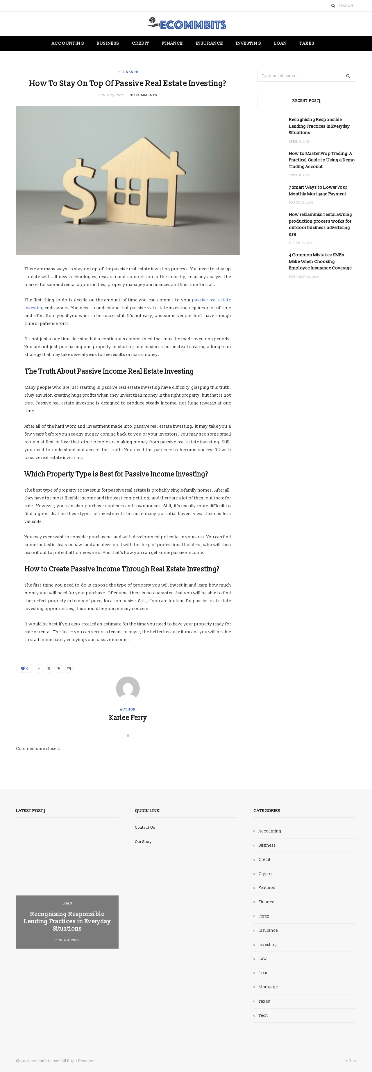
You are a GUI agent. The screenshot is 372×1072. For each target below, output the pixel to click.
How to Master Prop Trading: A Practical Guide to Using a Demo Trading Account (322, 160)
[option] (67, 888)
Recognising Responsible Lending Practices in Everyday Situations (319, 126)
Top (350, 1061)
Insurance (209, 43)
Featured (267, 887)
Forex (264, 916)
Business (108, 43)
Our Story (143, 841)
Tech (263, 1015)
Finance (172, 43)
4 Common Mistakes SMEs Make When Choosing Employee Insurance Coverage (320, 261)
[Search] (333, 5)
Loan (280, 43)
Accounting (68, 43)
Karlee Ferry (128, 718)
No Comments (143, 95)
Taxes (307, 43)
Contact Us (145, 827)
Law (263, 958)
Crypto (265, 873)
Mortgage (268, 987)
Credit (140, 43)
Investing (248, 43)
